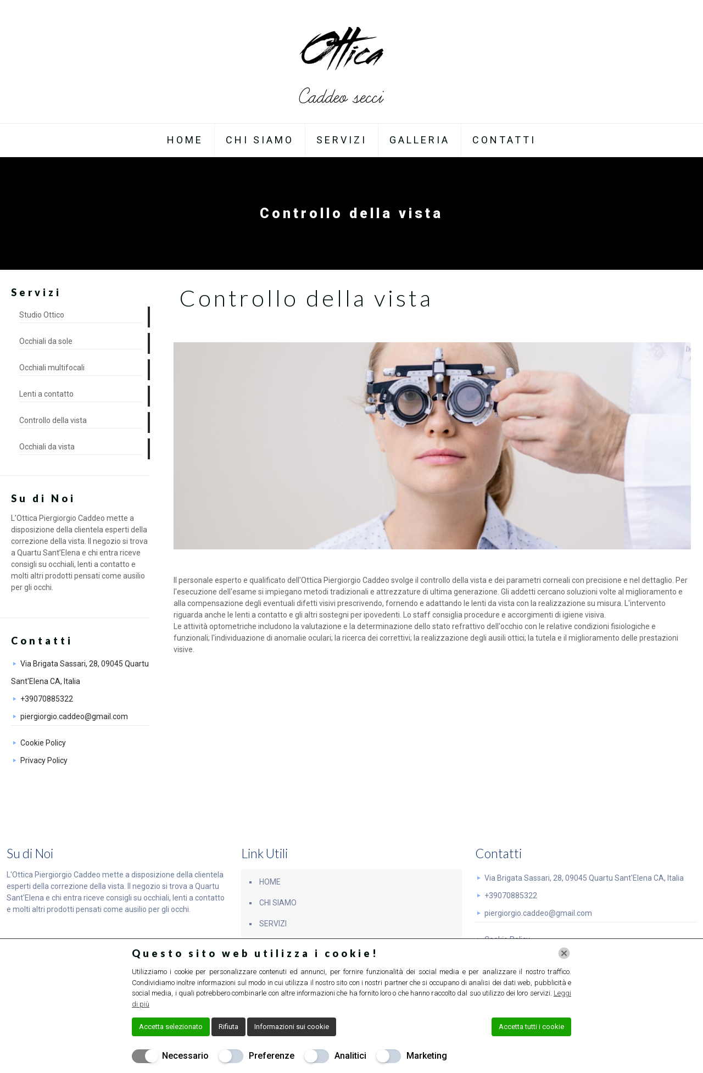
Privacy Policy (44, 760)
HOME (270, 881)
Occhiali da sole (45, 341)
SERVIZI (273, 923)
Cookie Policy (43, 742)
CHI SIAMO (278, 902)
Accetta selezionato (171, 1026)
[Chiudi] (564, 953)
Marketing (426, 1055)
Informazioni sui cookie (291, 1026)
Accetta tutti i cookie (531, 1026)
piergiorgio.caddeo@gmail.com (74, 716)
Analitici (350, 1055)
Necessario (185, 1055)
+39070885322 (46, 698)
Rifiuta (228, 1026)
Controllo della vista (53, 420)
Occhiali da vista (47, 446)
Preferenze (271, 1055)
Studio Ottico (41, 314)
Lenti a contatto (46, 394)
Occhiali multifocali (52, 367)
